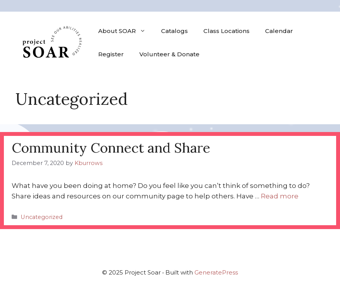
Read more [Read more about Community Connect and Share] (279, 196)
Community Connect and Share (111, 147)
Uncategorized (41, 217)
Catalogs (174, 31)
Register (111, 54)
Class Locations (226, 31)
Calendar (279, 31)
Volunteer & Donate (169, 54)
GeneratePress (216, 272)
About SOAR (125, 31)
